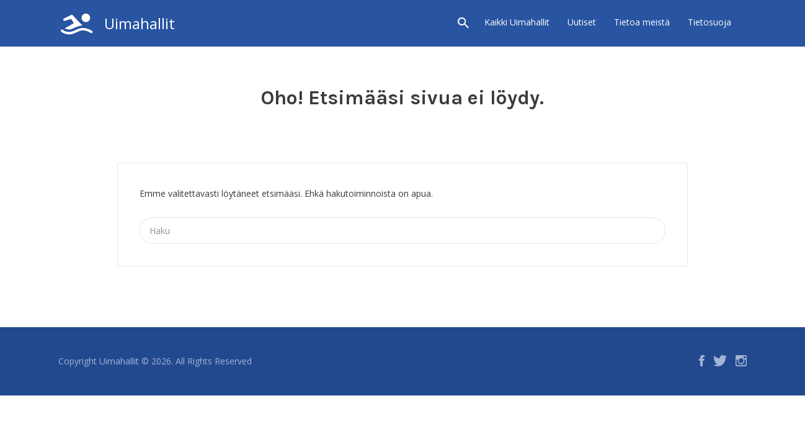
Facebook (702, 360)
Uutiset (581, 22)
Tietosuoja (709, 22)
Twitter (720, 360)
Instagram (741, 360)
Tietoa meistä (642, 22)
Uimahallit (139, 23)
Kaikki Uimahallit (516, 22)
